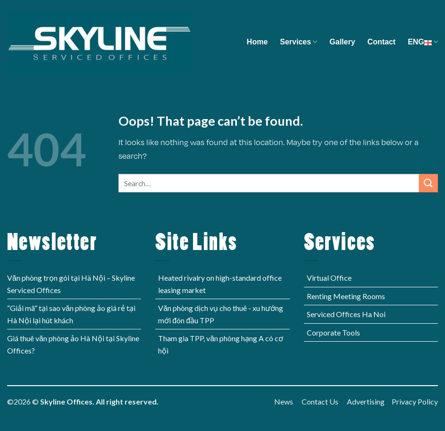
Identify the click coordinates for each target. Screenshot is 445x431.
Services (298, 41)
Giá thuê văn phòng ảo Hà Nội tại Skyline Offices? (73, 344)
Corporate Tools (333, 332)
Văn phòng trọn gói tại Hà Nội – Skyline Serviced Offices (71, 283)
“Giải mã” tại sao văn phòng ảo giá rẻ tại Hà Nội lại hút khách (71, 314)
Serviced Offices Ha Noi (346, 314)
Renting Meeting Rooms (346, 296)
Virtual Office (329, 277)
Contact (382, 42)
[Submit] (428, 183)
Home (257, 42)
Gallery (342, 42)
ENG (423, 41)
